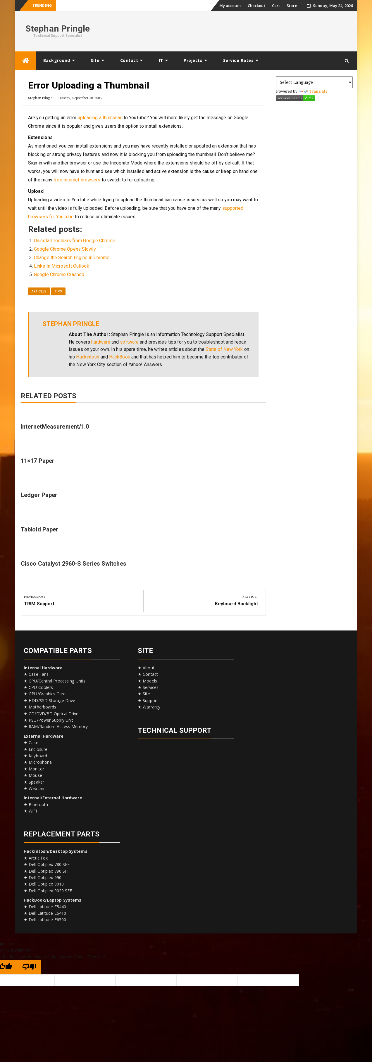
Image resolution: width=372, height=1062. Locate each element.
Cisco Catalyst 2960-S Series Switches (73, 563)
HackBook (119, 357)
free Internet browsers (77, 180)
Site (95, 60)
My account (230, 5)
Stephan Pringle (57, 28)
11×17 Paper (37, 460)
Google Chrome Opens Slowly (65, 249)
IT (161, 60)
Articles (39, 291)
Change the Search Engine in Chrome (71, 257)
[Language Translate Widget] (314, 82)
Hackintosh (87, 357)
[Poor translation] (29, 967)
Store (292, 5)
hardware (100, 342)
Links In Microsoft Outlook (61, 266)
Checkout (256, 5)
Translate (313, 91)
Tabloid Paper (39, 529)
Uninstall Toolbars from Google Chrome (74, 240)
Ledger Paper (39, 494)
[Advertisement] (246, 30)
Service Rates (238, 60)
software (129, 342)
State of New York (224, 349)
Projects (193, 60)
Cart (276, 5)
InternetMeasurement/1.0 (55, 426)
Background (56, 60)
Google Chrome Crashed (59, 274)
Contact (129, 60)
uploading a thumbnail (100, 117)
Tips (58, 291)
